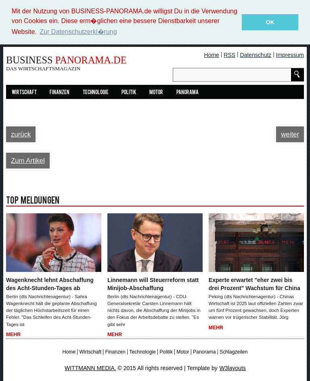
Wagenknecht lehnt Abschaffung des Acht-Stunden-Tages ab (50, 283)
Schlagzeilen (233, 351)
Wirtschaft (24, 92)
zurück (21, 134)
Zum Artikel (28, 160)
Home (211, 54)
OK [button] (270, 22)
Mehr (13, 334)
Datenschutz (256, 54)
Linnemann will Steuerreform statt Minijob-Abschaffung (153, 283)
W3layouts (233, 367)
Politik (128, 92)
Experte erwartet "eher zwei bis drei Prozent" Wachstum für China (254, 283)
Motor (156, 92)
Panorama (187, 92)
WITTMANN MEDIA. (90, 367)
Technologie (96, 92)
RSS (229, 54)
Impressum (290, 54)
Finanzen (59, 92)
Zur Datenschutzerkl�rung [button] (78, 31)
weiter (290, 134)
